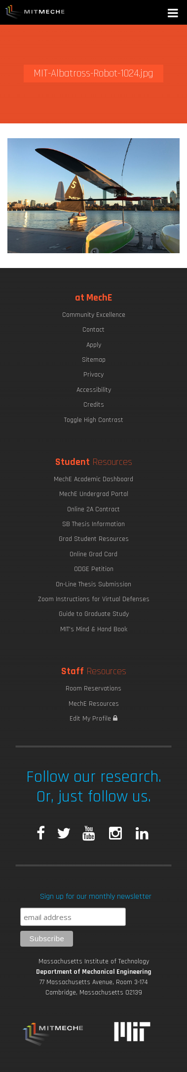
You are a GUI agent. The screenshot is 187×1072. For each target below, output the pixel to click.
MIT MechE (35, 12)
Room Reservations (93, 688)
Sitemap (94, 359)
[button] (174, 14)
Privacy (93, 374)
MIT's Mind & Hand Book (93, 629)
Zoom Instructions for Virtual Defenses (94, 599)
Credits (93, 404)
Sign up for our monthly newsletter (95, 896)
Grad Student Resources (94, 539)
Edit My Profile (93, 718)
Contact (93, 329)
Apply (93, 345)
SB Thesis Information (93, 524)
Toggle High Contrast (93, 420)
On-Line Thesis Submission (93, 584)
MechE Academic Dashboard (93, 479)
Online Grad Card (93, 554)
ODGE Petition (93, 569)
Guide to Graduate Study (94, 614)
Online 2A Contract (93, 509)
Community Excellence (93, 314)
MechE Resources (94, 703)
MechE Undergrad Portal (93, 494)
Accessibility (93, 389)
